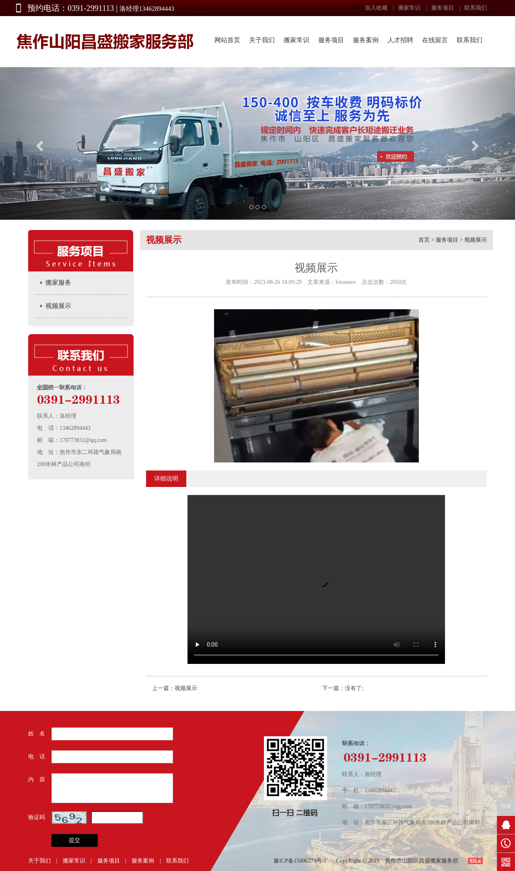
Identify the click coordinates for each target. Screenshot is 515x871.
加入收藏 (376, 8)
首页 (424, 240)
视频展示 (58, 305)
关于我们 (262, 40)
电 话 (36, 757)
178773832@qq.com (83, 440)
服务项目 (442, 8)
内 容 (36, 780)
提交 (74, 840)
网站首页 (227, 40)
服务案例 (366, 40)
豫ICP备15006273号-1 (300, 861)
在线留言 (435, 40)
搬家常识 (409, 8)
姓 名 (36, 734)
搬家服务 (58, 282)
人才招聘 (400, 40)
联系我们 (475, 8)
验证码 (36, 817)
